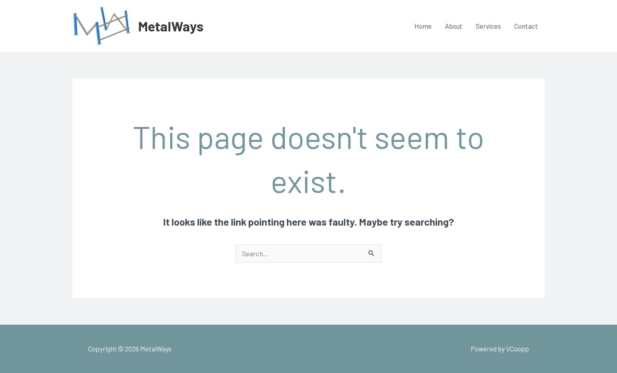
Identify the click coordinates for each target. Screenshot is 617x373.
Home (423, 26)
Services (488, 26)
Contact (526, 26)
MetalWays (170, 26)
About (453, 26)
